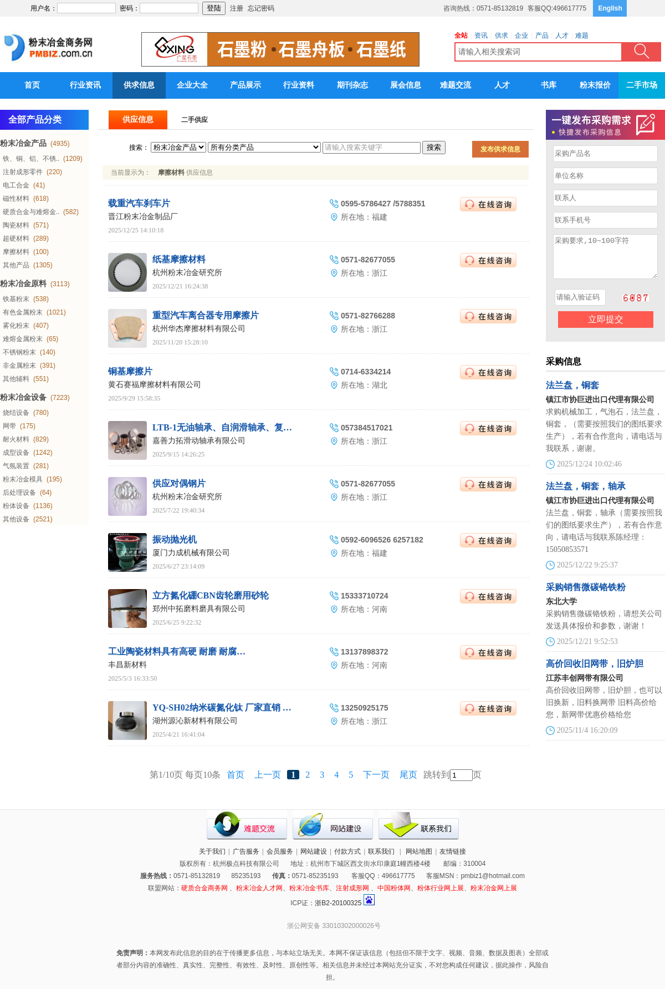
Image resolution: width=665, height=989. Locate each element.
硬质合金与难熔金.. (31, 212)
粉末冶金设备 (23, 397)
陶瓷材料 (16, 225)
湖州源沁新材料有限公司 (195, 721)
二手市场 (641, 85)
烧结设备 (16, 413)
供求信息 (139, 85)
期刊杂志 (352, 85)
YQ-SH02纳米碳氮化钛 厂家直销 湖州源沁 (235, 707)
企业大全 (192, 85)
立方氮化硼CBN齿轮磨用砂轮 (210, 595)
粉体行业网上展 (440, 888)
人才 (502, 85)
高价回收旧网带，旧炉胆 (594, 672)
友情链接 (452, 851)
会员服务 (280, 851)
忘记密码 (261, 8)
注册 (236, 8)
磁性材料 (16, 198)
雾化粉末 (16, 325)
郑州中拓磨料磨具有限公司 (198, 609)
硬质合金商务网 (204, 888)
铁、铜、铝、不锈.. (31, 159)
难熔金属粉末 (23, 339)
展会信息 (405, 85)
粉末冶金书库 (309, 888)
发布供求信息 (500, 149)
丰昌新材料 (127, 665)
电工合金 (16, 185)
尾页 (408, 774)
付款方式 (347, 851)
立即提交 (605, 327)
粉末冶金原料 (23, 284)
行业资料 (298, 85)
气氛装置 (16, 466)
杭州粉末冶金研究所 (187, 272)
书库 (548, 85)
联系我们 (381, 851)
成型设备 (16, 453)
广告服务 (246, 851)
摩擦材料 (16, 252)
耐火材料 (16, 439)
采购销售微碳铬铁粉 (586, 595)
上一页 (267, 774)
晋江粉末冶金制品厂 (143, 216)
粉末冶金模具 (23, 479)
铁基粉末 (16, 299)
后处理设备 (19, 492)
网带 (9, 426)
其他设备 (16, 519)
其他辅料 (16, 379)
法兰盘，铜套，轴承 (586, 494)
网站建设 (313, 851)
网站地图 (419, 851)
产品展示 (245, 85)
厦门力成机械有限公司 (191, 553)
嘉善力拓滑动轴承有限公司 (198, 441)
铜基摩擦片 (130, 371)
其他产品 (16, 265)
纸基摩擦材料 (179, 259)
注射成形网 (352, 888)
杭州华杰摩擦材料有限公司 (198, 328)
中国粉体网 (394, 888)
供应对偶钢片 (179, 483)
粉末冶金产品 (23, 143)
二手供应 (194, 120)
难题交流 (455, 85)
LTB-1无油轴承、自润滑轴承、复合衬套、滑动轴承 (253, 427)
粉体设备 (16, 506)
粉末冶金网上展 (493, 888)
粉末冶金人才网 (259, 888)
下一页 (376, 774)
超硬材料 (16, 238)
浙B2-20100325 (338, 903)
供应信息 (138, 119)
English (610, 8)
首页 (32, 85)
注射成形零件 (23, 172)
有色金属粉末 (23, 312)
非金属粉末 (19, 365)
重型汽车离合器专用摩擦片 (205, 315)
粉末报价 (595, 85)
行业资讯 (85, 85)
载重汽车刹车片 (139, 203)
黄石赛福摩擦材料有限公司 (154, 385)
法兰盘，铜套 (572, 393)
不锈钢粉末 (19, 352)
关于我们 (212, 851)
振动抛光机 (174, 539)
